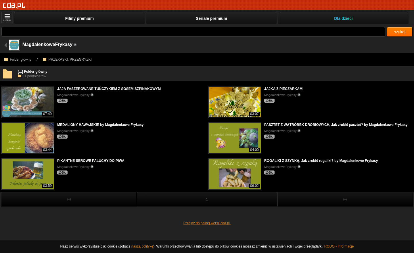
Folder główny (17, 59)
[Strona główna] (14, 5)
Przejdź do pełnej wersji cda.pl (207, 223)
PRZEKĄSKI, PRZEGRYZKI (67, 59)
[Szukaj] (193, 32)
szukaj (399, 32)
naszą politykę (142, 246)
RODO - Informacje (339, 246)
